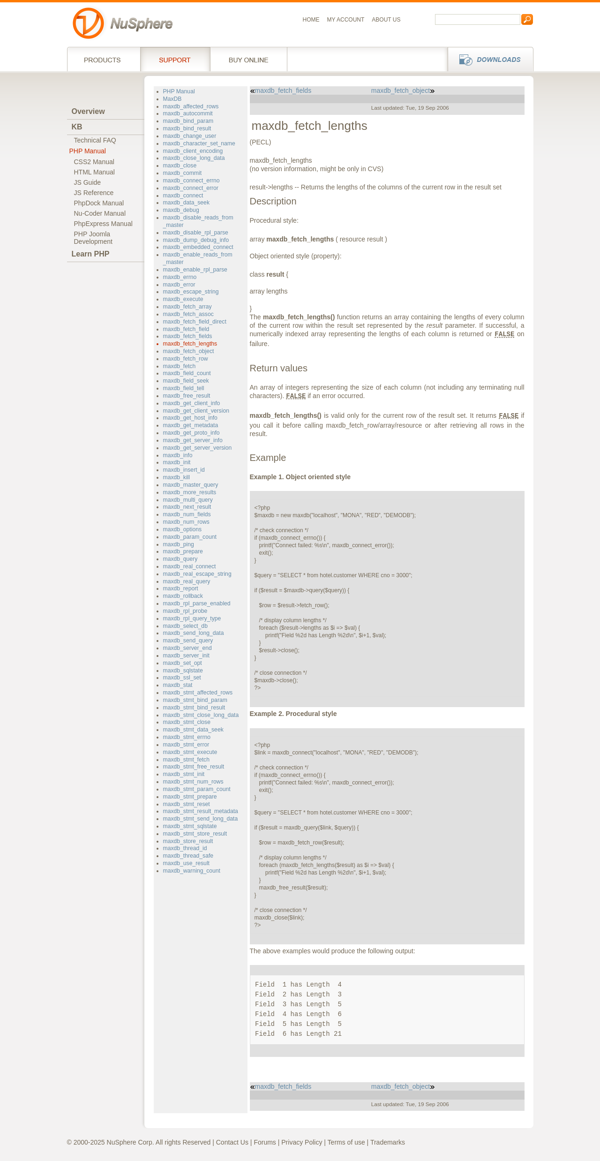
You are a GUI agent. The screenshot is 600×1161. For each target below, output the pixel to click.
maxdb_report (180, 588)
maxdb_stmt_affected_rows (198, 692)
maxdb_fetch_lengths (190, 343)
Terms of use (346, 1142)
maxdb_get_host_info (190, 418)
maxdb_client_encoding (193, 151)
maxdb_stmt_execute (190, 752)
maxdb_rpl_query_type (192, 618)
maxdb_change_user (190, 136)
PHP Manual (87, 151)
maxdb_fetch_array (187, 306)
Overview (88, 111)
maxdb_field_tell (183, 388)
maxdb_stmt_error (186, 744)
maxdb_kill (176, 477)
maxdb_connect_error (190, 188)
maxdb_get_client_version (196, 410)
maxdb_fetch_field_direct (194, 321)
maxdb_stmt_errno (186, 737)
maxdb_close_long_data (194, 158)
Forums (265, 1142)
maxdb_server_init (186, 655)
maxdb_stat (178, 685)
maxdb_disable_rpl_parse (195, 232)
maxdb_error (179, 284)
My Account (346, 19)
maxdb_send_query (188, 640)
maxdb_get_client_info (191, 403)
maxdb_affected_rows (191, 106)
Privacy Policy (301, 1142)
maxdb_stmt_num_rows (193, 781)
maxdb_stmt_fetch (186, 759)
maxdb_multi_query (188, 500)
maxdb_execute (183, 299)
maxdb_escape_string (191, 291)
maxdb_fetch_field (186, 329)
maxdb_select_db (185, 626)
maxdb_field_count (187, 373)
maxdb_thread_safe (188, 855)
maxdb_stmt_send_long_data (200, 818)
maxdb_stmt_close (186, 722)
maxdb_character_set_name (199, 143)
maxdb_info (178, 455)
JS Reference (94, 192)
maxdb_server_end (187, 648)
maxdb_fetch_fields (187, 336)
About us (386, 19)
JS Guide (87, 182)
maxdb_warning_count (191, 870)
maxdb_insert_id (184, 470)
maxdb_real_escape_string (197, 574)
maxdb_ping (178, 544)
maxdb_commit (182, 173)
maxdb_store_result (188, 841)
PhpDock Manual (99, 203)
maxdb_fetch (179, 366)
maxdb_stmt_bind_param (195, 700)
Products (103, 59)
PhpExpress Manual (103, 223)
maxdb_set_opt (182, 663)
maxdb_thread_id (185, 848)
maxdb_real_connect (189, 566)
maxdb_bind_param (188, 121)
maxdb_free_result (186, 395)
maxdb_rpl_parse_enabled (197, 603)
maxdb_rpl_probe (185, 611)
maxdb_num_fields (187, 514)
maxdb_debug (181, 210)
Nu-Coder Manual (100, 213)
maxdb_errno (180, 277)
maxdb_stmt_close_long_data (201, 715)
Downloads (487, 59)
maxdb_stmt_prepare (190, 796)
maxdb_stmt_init (184, 774)
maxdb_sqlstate (183, 670)
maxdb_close (180, 165)
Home (311, 19)
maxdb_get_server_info (193, 440)
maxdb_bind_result (187, 128)
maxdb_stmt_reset (186, 804)
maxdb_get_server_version (197, 448)
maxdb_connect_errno (191, 180)
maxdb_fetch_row (185, 358)
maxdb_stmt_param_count (197, 789)
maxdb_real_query (186, 581)
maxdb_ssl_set (182, 677)
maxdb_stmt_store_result (195, 833)
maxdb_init (177, 462)
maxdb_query (180, 559)
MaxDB (172, 99)
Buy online (248, 59)
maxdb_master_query (190, 485)
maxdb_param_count (190, 537)
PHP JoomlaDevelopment (93, 237)
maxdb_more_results (190, 492)
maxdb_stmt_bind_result (194, 707)
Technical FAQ (95, 140)
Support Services (175, 59)
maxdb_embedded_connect (198, 247)
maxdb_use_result (186, 863)
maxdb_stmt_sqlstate (190, 826)
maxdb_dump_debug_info (196, 240)
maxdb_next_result (187, 507)
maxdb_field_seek (186, 380)
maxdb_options (182, 529)
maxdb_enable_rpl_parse (195, 269)
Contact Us (232, 1142)
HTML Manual (94, 172)
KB (77, 127)
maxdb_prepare (183, 551)
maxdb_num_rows (186, 522)
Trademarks (387, 1142)
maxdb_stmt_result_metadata (200, 811)
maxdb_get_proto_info (191, 433)
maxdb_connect (183, 195)
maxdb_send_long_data (193, 633)
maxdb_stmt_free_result (194, 766)
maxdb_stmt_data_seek (193, 729)
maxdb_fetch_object (188, 351)
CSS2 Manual (94, 162)
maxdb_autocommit (188, 113)
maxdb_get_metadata (190, 425)
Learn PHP (91, 254)
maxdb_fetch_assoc (188, 314)
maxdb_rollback (183, 596)
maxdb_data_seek (186, 202)
